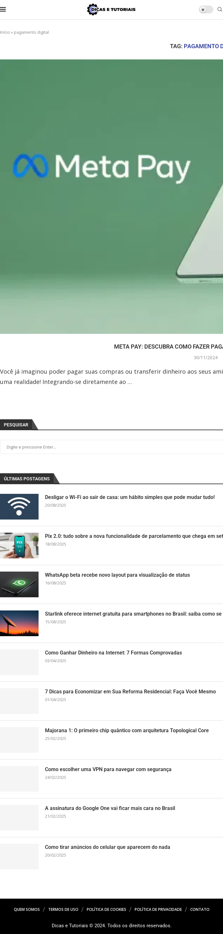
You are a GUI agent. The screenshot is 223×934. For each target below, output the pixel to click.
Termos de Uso (63, 909)
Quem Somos (27, 909)
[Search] (220, 10)
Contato (200, 909)
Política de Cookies (106, 909)
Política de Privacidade (158, 909)
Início (5, 32)
